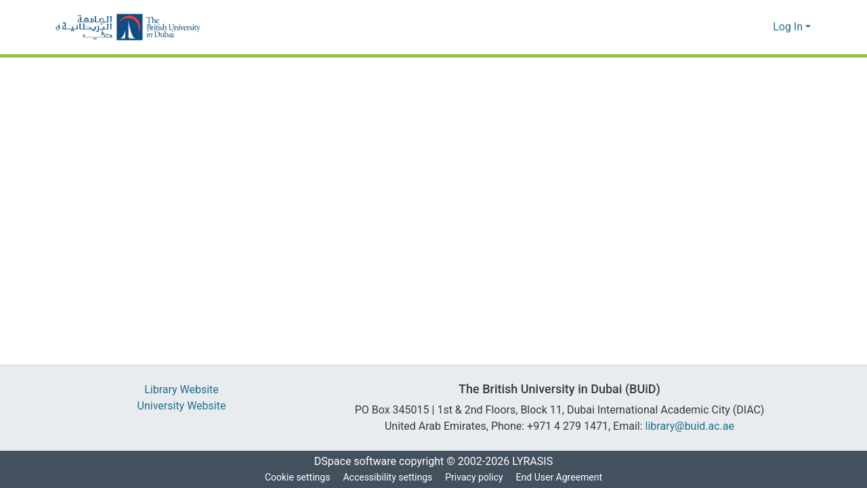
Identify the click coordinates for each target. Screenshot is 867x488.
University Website (182, 406)
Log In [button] (789, 27)
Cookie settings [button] (294, 477)
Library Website (181, 389)
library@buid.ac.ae (693, 426)
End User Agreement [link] (560, 477)
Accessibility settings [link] (386, 477)
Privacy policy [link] (473, 477)
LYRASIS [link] (536, 461)
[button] (128, 27)
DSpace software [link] (351, 461)
